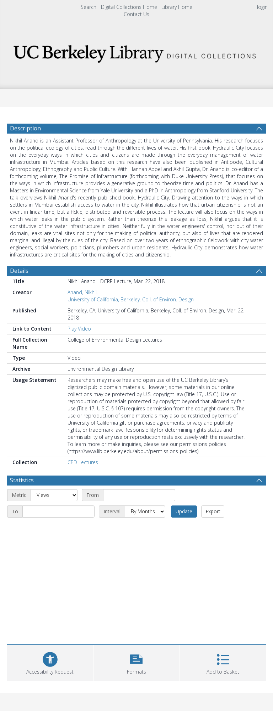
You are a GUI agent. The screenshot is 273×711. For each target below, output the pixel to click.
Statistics (22, 480)
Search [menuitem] (88, 7)
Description (25, 128)
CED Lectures (83, 462)
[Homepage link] (136, 51)
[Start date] (139, 495)
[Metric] (54, 495)
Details (19, 271)
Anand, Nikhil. (83, 292)
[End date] (58, 511)
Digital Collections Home (129, 7)
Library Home (176, 7)
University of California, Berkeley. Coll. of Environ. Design (131, 299)
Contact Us (136, 14)
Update (184, 511)
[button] (136, 662)
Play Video (79, 328)
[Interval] (145, 511)
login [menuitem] (262, 7)
